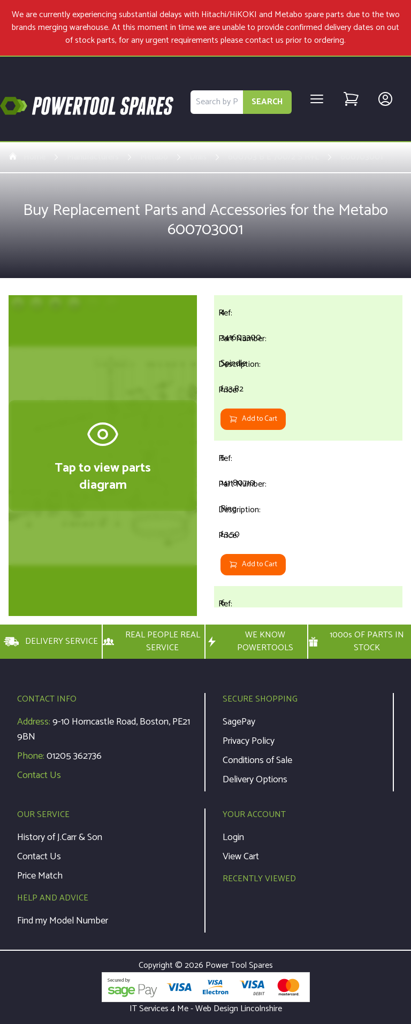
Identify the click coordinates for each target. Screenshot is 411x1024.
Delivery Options (255, 780)
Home (27, 157)
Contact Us (39, 775)
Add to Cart (253, 419)
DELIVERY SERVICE (51, 641)
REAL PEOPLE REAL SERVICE (151, 642)
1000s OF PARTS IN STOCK (356, 642)
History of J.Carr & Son (59, 837)
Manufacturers (93, 157)
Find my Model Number (62, 921)
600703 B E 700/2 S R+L (273, 157)
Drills (198, 157)
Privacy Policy (249, 741)
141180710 (237, 483)
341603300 (240, 337)
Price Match (40, 876)
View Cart (241, 857)
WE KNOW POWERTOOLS (249, 642)
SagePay (239, 722)
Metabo (154, 157)
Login (233, 837)
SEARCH (267, 102)
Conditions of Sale (257, 760)
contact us (264, 40)
